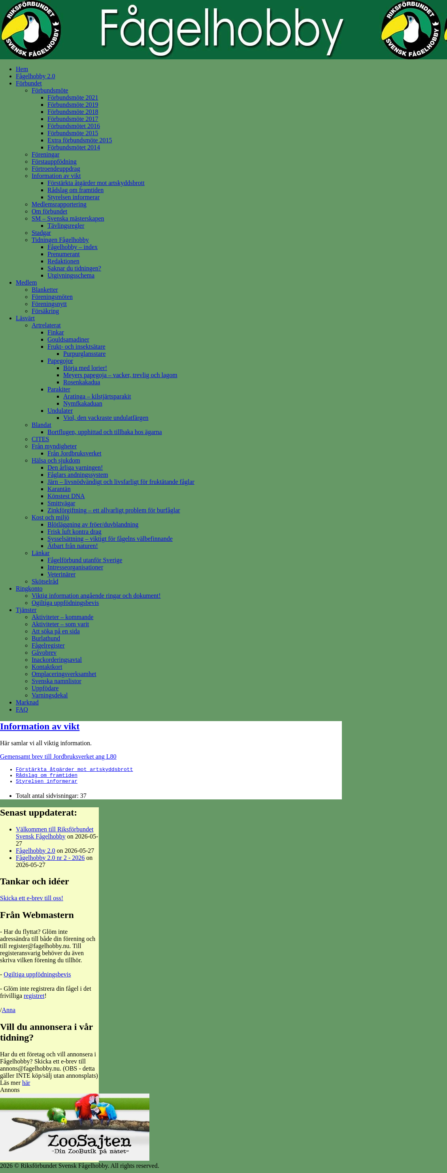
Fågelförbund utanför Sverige (84, 560)
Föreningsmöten (52, 296)
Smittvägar (61, 503)
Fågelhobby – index (72, 247)
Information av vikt (56, 175)
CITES (40, 439)
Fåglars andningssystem (77, 474)
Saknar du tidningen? (74, 268)
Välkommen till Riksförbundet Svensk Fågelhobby (54, 836)
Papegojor (60, 360)
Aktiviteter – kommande (62, 617)
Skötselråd (45, 581)
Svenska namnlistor (56, 681)
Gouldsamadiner (68, 339)
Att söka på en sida (56, 631)
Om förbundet (49, 211)
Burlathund (46, 638)
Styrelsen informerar (73, 197)
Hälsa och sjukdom (56, 460)
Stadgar (41, 232)
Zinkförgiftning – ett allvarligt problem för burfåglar (113, 510)
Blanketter (45, 289)
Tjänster (26, 609)
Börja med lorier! (85, 368)
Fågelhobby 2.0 (35, 76)
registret (34, 999)
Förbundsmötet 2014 (73, 147)
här (26, 1086)
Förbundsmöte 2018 (72, 111)
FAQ (22, 709)
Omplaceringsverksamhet (64, 674)
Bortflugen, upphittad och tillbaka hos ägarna (104, 432)
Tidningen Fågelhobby (60, 239)
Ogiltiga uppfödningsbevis (65, 602)
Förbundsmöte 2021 (72, 97)
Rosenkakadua (81, 382)
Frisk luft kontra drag (74, 531)
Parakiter (58, 389)
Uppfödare (45, 688)
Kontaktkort (47, 666)
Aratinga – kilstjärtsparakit (97, 396)
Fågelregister (48, 645)
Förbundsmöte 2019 (72, 104)
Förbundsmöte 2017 (72, 118)
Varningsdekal (50, 695)
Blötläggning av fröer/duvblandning (92, 524)
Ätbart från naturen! (72, 545)
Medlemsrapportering (59, 204)
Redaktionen (63, 261)
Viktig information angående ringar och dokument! (96, 595)
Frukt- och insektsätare (76, 346)
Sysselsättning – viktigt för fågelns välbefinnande (110, 538)
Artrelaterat (46, 325)
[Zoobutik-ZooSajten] (74, 1162)
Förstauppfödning (54, 161)
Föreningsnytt (49, 303)
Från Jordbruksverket (74, 453)
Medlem (26, 282)
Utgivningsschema (70, 275)
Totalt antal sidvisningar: (48, 799)
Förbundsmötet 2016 (73, 126)
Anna (8, 1013)
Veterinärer (61, 574)
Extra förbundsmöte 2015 (79, 140)
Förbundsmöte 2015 (72, 133)
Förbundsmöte (50, 90)
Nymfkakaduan (82, 403)
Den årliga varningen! (75, 467)
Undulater (60, 410)
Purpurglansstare (84, 353)
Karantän (59, 488)
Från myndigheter (54, 446)
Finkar (55, 332)
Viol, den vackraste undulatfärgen (106, 417)
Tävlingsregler (65, 225)
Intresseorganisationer (75, 567)
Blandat (41, 424)
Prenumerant (63, 254)
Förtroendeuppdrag (56, 168)
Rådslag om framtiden (75, 190)
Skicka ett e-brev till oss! (31, 901)
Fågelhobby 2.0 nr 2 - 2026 (50, 861)
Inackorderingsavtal (57, 659)
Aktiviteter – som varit (60, 624)
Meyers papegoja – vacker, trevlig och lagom (120, 375)
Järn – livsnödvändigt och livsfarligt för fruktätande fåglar (120, 481)
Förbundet (29, 83)
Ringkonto (29, 588)
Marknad (27, 702)
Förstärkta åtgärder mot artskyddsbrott (96, 182)
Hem (22, 69)
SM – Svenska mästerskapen (68, 218)
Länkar (40, 553)
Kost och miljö (50, 517)
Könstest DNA (66, 496)
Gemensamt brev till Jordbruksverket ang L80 (58, 756)
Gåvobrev (44, 652)
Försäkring (45, 311)
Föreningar (45, 154)
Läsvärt (25, 318)
